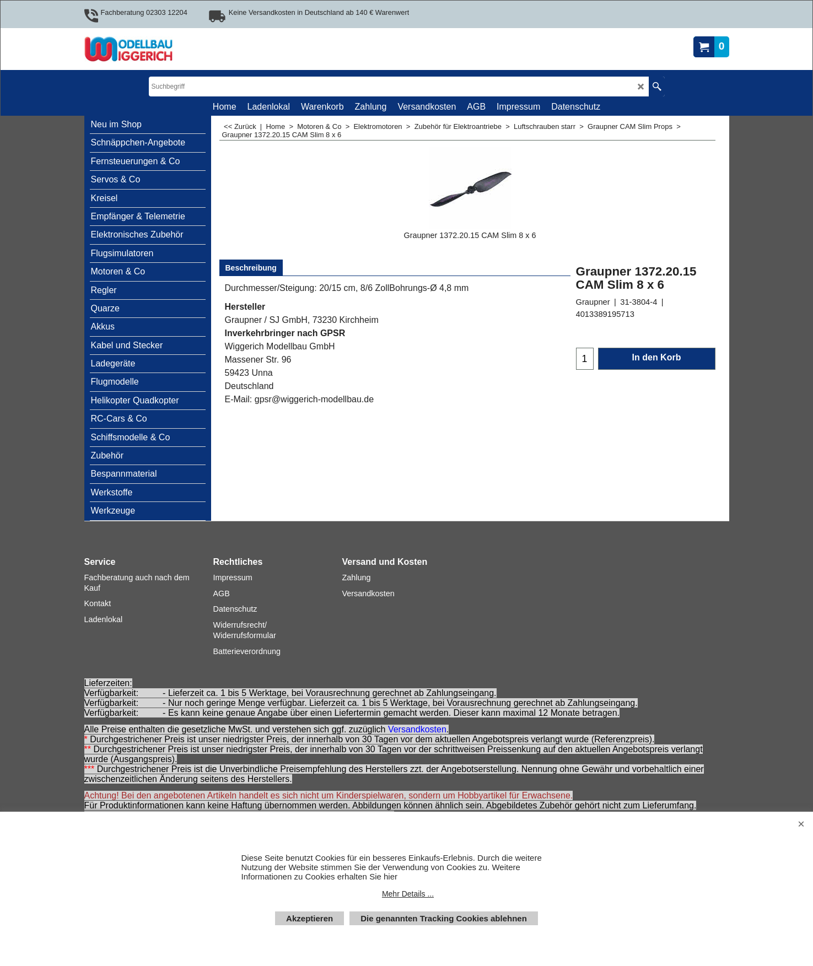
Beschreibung (251, 267)
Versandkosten (417, 729)
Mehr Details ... (408, 893)
